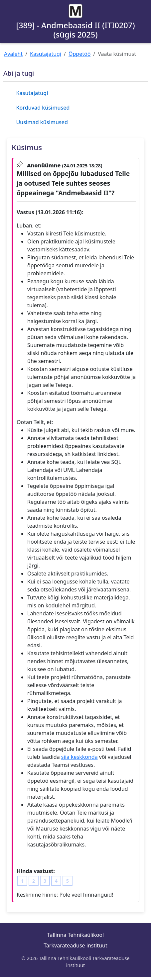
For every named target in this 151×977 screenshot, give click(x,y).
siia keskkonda (79, 756)
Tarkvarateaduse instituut (75, 945)
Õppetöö (79, 53)
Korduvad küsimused (43, 107)
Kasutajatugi (45, 53)
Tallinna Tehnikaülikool (75, 934)
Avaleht (13, 53)
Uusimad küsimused (42, 122)
